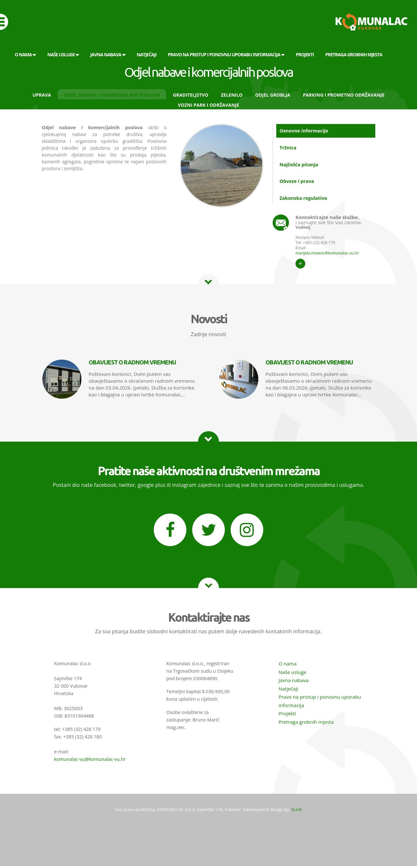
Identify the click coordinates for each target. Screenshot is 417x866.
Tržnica (288, 147)
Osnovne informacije (304, 131)
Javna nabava (294, 680)
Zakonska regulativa (303, 198)
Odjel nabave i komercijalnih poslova (112, 95)
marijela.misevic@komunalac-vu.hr (327, 253)
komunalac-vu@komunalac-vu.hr (90, 759)
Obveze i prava (297, 181)
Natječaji (288, 688)
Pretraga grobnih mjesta (306, 722)
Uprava (42, 95)
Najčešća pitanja (299, 164)
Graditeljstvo (190, 95)
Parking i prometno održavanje (344, 95)
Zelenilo (232, 95)
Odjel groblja (272, 95)
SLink (296, 809)
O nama (287, 663)
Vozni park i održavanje (208, 105)
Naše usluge (292, 672)
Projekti (287, 713)
